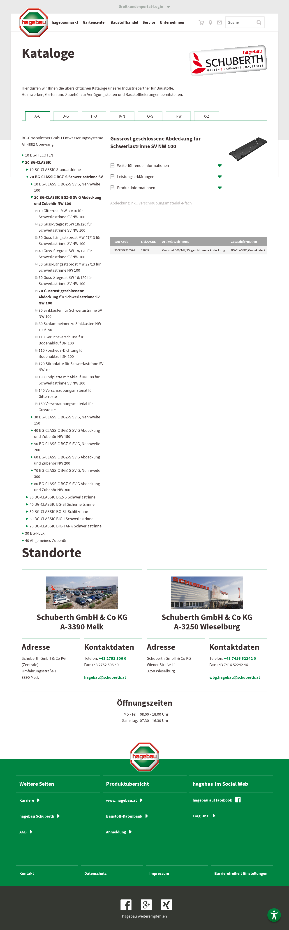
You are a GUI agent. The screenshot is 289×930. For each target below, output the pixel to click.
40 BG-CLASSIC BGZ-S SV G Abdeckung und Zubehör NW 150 (67, 433)
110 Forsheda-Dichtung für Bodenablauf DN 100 (61, 353)
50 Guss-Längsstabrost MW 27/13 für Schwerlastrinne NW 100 (70, 267)
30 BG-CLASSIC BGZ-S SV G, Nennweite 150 (67, 420)
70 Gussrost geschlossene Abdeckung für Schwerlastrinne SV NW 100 (69, 297)
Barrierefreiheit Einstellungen (240, 873)
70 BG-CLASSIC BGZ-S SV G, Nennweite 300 (67, 473)
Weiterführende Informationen (143, 165)
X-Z (206, 116)
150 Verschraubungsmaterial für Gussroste (66, 406)
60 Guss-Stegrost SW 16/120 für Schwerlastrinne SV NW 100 (65, 280)
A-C (37, 116)
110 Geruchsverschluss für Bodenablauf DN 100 (61, 340)
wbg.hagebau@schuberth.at (234, 677)
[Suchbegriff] (245, 22)
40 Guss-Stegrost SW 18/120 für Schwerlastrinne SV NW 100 (65, 253)
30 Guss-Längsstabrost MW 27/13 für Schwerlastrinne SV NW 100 (70, 240)
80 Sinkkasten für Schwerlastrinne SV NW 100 (70, 313)
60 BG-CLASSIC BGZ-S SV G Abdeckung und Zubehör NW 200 (67, 460)
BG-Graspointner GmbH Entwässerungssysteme (62, 141)
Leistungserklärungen (135, 176)
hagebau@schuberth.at (105, 677)
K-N (122, 116)
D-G (65, 116)
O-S (150, 116)
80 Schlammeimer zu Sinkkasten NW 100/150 (70, 326)
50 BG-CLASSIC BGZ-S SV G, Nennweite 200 (67, 446)
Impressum (159, 873)
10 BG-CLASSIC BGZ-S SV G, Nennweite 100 (67, 187)
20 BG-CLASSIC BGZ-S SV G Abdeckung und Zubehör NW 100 (67, 200)
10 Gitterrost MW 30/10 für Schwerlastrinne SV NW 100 (62, 213)
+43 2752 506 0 (112, 658)
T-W (178, 116)
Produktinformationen (136, 187)
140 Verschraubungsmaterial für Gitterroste (66, 393)
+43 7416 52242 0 (240, 658)
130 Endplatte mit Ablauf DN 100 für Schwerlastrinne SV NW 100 (69, 380)
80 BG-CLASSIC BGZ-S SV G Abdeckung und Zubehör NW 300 (67, 486)
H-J (94, 116)
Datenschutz (95, 873)
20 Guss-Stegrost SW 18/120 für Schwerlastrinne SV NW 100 (65, 227)
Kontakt (26, 873)
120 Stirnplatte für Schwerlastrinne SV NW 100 (71, 366)
